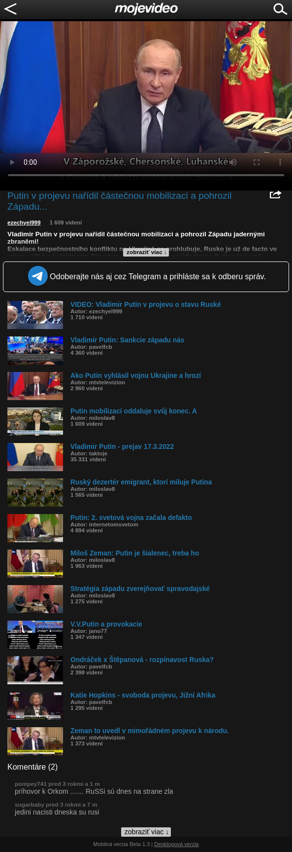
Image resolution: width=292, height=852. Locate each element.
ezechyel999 (23, 222)
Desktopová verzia (176, 844)
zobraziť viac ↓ (147, 252)
